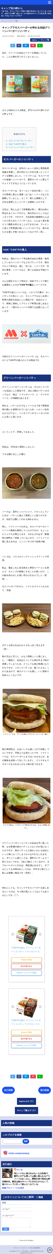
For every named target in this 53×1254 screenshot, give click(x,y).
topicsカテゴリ (26, 1101)
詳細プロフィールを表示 (13, 1188)
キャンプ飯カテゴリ (26, 1110)
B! (26, 45)
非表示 (21, 134)
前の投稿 (44, 1090)
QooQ (31, 1253)
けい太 (20, 1169)
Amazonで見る (26, 960)
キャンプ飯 (45, 40)
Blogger (30, 1240)
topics (34, 40)
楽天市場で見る (26, 966)
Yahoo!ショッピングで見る (27, 973)
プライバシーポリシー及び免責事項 (26, 1248)
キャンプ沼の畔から (12, 8)
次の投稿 (8, 1090)
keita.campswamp (19, 1153)
